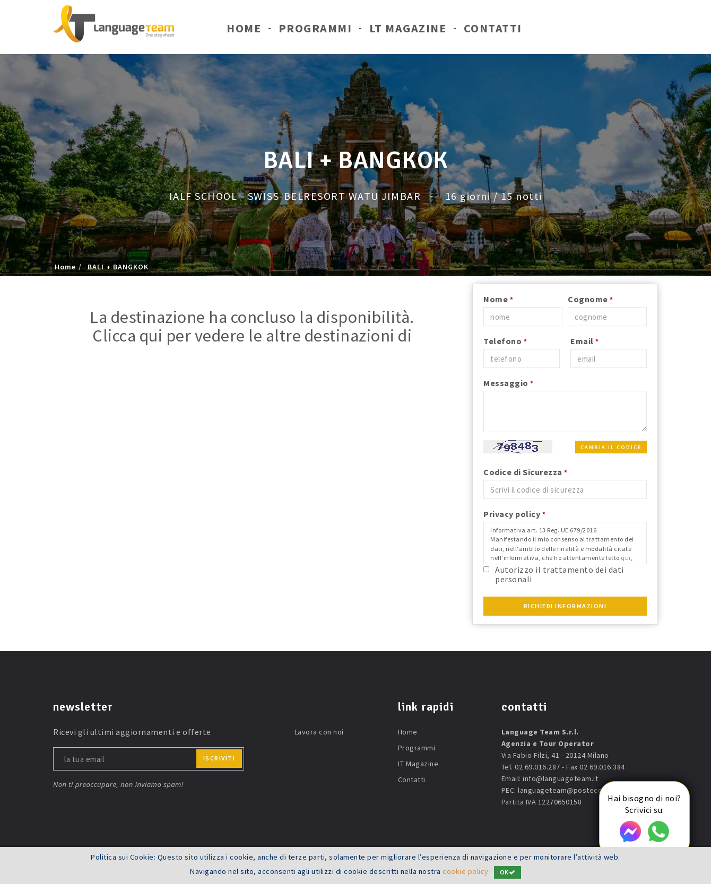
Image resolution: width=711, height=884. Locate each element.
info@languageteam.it (560, 778)
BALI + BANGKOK (118, 266)
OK (508, 872)
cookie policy (466, 872)
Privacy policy (514, 514)
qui (626, 558)
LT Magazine (408, 30)
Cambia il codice (610, 447)
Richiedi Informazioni (565, 606)
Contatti (493, 30)
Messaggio (508, 383)
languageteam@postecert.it (566, 790)
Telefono (505, 341)
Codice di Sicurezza (525, 472)
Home (244, 30)
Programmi (315, 30)
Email (584, 341)
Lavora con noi (319, 732)
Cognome (590, 299)
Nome (498, 299)
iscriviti (219, 758)
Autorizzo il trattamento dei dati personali (559, 574)
